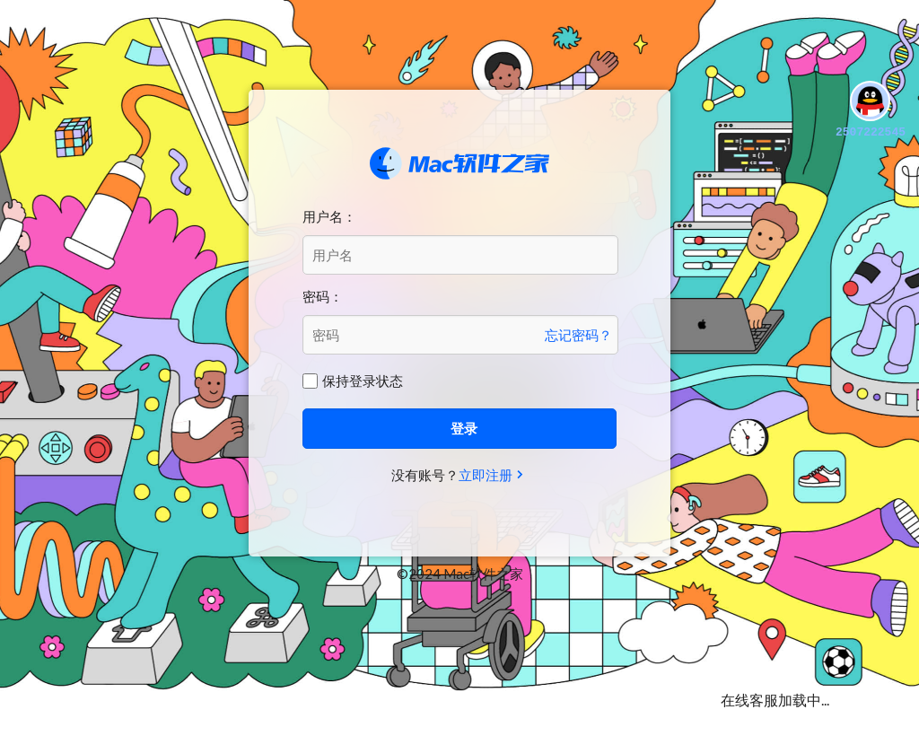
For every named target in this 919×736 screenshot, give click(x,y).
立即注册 (485, 475)
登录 (464, 428)
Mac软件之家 (459, 163)
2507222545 (871, 111)
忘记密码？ (578, 335)
